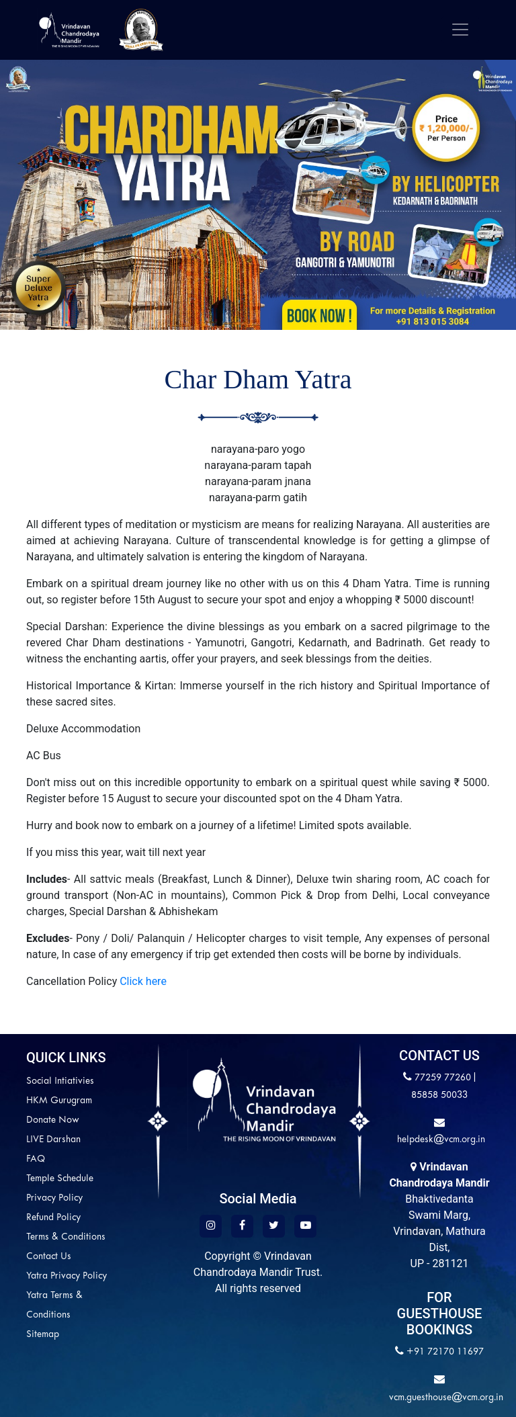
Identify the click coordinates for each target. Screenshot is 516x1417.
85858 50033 (439, 1095)
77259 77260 (443, 1078)
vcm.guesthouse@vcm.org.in (446, 1397)
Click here (142, 981)
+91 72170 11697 (445, 1352)
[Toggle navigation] (460, 29)
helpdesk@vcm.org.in (439, 1139)
